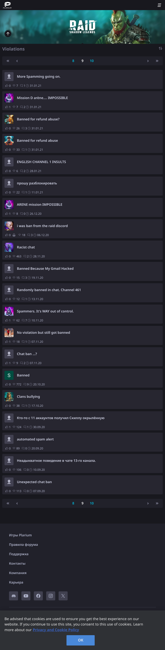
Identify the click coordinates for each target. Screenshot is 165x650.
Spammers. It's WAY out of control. (45, 311)
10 (92, 61)
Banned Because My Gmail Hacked (45, 268)
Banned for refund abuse (37, 140)
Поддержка (19, 554)
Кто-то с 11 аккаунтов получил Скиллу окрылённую (61, 418)
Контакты (17, 563)
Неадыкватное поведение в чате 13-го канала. (56, 460)
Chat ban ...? (27, 354)
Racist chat (26, 247)
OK (80, 640)
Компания (18, 573)
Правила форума (23, 544)
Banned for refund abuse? (38, 119)
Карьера (16, 582)
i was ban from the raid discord (42, 226)
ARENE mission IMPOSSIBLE (39, 204)
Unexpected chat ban (34, 482)
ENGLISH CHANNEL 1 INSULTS (41, 162)
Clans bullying (28, 396)
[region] (82, 630)
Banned (23, 375)
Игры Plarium (20, 535)
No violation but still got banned (43, 332)
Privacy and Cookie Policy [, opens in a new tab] (56, 629)
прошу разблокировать (37, 183)
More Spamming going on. (38, 76)
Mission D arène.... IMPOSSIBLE (42, 98)
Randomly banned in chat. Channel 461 (49, 290)
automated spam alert (35, 439)
